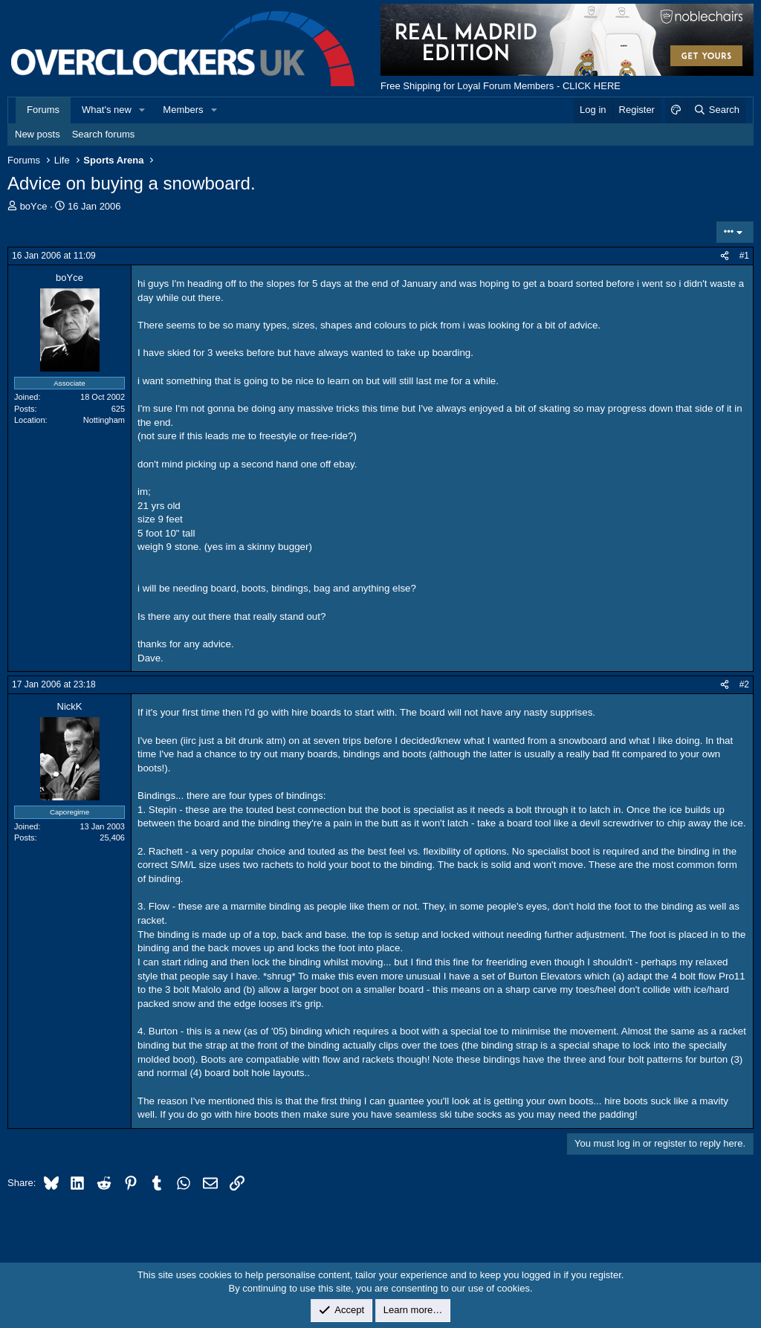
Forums (43, 109)
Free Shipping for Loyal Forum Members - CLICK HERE (500, 85)
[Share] (724, 256)
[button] (142, 110)
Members (183, 109)
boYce (34, 206)
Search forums (103, 134)
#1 (744, 255)
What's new (107, 109)
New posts (37, 134)
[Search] (716, 110)
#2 (744, 684)
